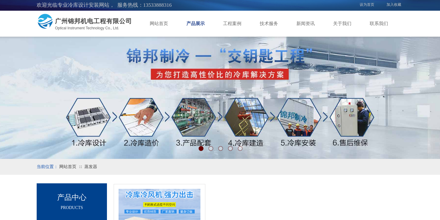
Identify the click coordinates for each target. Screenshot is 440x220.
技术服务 (269, 23)
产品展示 (195, 23)
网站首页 (159, 23)
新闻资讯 (305, 23)
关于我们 (342, 23)
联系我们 (379, 23)
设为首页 (367, 4)
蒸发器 (90, 166)
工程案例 (232, 23)
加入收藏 (394, 4)
